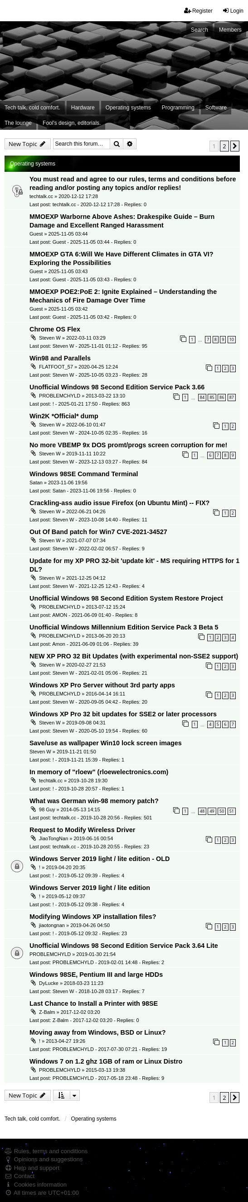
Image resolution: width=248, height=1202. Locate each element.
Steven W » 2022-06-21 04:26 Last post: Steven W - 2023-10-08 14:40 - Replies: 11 (88, 515)
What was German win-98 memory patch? (94, 800)
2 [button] (224, 146)
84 (202, 397)
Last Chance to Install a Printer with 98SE (93, 1003)
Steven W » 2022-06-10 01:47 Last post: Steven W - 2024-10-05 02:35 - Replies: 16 (88, 428)
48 (202, 811)
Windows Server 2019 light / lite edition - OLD (99, 858)
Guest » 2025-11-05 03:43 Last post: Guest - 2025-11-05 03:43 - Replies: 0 (82, 275)
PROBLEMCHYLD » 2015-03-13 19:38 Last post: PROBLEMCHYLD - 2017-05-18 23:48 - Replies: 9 (96, 1073)
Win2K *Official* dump (63, 416)
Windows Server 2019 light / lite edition (89, 887)
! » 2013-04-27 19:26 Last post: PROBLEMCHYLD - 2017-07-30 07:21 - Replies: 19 (98, 1044)
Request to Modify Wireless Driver (82, 829)
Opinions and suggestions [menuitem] (44, 1159)
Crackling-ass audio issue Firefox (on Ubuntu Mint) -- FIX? (119, 502)
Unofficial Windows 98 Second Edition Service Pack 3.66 (116, 387)
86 (221, 397)
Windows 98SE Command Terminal (83, 474)
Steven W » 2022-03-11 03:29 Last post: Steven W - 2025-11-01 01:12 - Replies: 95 (88, 341)
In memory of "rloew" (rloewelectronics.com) (98, 772)
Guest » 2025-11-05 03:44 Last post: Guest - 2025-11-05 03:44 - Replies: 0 (82, 238)
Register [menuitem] (198, 10)
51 (231, 811)
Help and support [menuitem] (32, 1167)
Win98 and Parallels (60, 358)
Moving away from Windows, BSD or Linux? (97, 1032)
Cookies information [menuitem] (36, 1184)
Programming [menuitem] (178, 107)
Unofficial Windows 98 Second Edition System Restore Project (126, 598)
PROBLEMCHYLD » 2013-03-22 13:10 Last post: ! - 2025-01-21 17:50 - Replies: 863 (79, 399)
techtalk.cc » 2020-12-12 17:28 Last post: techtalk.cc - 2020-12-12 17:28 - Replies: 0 (87, 200)
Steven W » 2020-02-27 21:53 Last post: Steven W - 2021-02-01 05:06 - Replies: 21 (88, 668)
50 (221, 811)
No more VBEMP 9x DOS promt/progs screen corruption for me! (128, 445)
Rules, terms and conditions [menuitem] (46, 1151)
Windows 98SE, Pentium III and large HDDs (96, 974)
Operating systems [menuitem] (128, 107)
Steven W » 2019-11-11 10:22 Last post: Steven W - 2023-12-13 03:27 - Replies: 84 (88, 457)
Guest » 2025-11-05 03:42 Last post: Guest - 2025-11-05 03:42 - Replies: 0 (82, 313)
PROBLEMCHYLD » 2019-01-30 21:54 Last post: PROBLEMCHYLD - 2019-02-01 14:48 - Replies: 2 (96, 958)
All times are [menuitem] (42, 1192)
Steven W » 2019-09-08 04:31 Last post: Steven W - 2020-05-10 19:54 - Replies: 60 (88, 726)
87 (231, 397)
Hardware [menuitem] (83, 107)
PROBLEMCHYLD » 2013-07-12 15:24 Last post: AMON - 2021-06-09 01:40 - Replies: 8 (83, 610)
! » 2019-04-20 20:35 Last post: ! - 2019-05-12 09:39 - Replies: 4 (76, 871)
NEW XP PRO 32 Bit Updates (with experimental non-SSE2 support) (133, 656)
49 (211, 811)
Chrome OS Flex (54, 329)
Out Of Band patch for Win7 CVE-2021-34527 (98, 531)
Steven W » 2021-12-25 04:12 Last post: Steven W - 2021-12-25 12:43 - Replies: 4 (87, 581)
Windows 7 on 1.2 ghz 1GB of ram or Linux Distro (105, 1061)
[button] (234, 146)
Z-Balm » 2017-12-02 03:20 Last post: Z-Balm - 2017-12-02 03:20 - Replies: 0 (84, 1015)
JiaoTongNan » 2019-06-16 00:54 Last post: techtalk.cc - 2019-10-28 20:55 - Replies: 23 (89, 842)
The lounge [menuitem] (18, 123)
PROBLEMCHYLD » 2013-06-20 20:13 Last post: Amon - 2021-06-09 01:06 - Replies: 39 (83, 639)
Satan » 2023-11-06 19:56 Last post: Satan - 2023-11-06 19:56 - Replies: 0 (82, 486)
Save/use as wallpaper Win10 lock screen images (105, 743)
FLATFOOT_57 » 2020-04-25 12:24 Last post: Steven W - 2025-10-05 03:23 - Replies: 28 (88, 370)
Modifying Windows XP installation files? (92, 916)
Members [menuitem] (230, 30)
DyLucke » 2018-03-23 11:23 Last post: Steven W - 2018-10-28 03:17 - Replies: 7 (87, 987)
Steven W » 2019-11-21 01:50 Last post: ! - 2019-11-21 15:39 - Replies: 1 (76, 755)
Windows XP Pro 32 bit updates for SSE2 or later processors (123, 714)
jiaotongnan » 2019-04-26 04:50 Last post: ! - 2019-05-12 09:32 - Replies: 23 (78, 929)
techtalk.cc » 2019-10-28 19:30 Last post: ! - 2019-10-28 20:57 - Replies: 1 (76, 784)
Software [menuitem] (216, 107)
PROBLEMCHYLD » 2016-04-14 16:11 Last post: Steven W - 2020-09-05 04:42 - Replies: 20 (88, 697)
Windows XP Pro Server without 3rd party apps (102, 685)
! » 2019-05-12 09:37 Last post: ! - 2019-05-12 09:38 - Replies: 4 (76, 900)
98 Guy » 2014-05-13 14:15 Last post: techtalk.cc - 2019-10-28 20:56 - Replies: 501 (90, 813)
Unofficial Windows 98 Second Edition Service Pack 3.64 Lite (123, 945)
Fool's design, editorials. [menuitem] (72, 123)
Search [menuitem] (199, 30)
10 (231, 339)
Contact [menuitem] (19, 1176)
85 (211, 397)
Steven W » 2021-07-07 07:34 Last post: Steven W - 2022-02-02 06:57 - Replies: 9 (87, 544)
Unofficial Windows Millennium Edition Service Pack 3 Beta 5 (124, 627)
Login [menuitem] (232, 10)
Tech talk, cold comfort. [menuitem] (32, 107)
